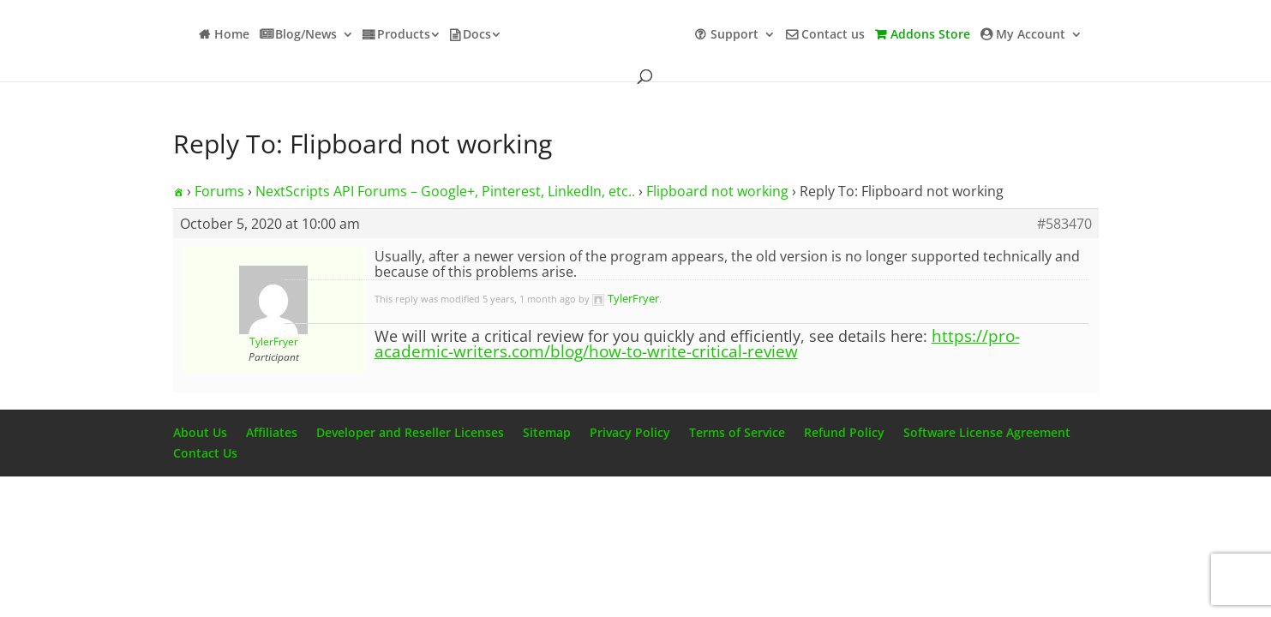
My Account (1030, 35)
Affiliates (271, 432)
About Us (200, 432)
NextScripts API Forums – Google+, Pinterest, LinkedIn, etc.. (445, 191)
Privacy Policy (630, 432)
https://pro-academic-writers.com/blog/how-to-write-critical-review (697, 343)
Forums (219, 191)
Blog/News (306, 35)
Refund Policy (844, 432)
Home (231, 35)
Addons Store (930, 35)
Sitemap (547, 432)
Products (403, 35)
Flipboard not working (717, 191)
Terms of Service (737, 432)
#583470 (1064, 223)
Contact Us (205, 453)
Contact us (833, 35)
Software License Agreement (986, 432)
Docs (477, 35)
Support (734, 35)
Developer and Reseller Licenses (410, 432)
